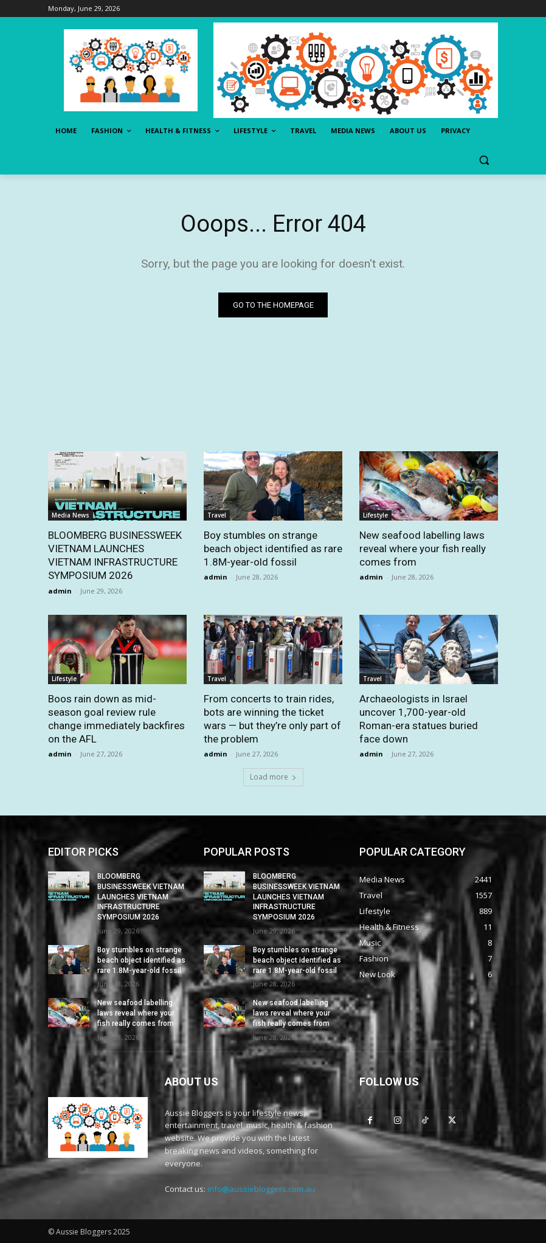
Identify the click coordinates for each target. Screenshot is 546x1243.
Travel (216, 515)
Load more (273, 777)
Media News (70, 515)
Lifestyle (375, 515)
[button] (483, 160)
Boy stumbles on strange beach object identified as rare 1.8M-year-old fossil (273, 548)
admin (60, 590)
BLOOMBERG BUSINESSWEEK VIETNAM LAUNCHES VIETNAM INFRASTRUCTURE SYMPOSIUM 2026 (140, 896)
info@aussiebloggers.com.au (261, 1188)
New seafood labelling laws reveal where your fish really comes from (422, 548)
